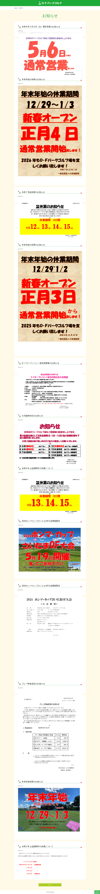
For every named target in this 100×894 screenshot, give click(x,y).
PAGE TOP (97, 893)
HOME (15, 8)
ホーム (50, 885)
